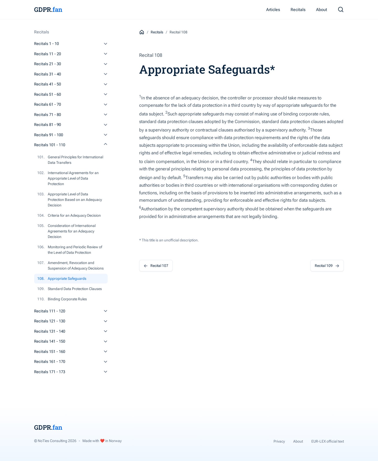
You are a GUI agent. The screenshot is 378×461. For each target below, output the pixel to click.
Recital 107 (156, 265)
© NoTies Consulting (55, 441)
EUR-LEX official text (327, 441)
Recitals (298, 9)
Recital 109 (327, 265)
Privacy (279, 441)
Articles (273, 9)
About (321, 9)
